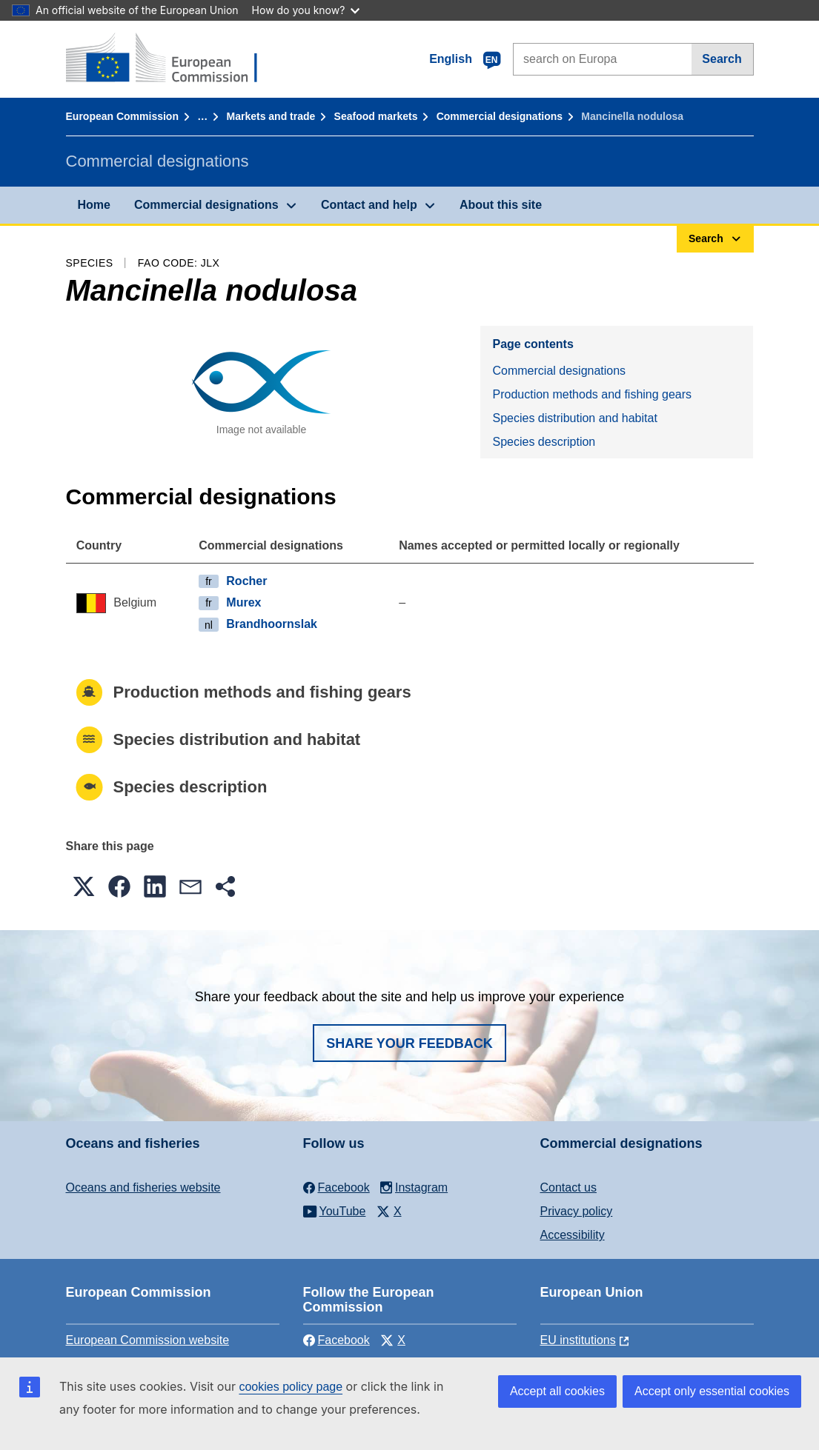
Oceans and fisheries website (143, 1187)
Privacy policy (576, 1211)
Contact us (568, 1187)
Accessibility (572, 1235)
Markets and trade (271, 116)
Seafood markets (376, 116)
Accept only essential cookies (711, 1391)
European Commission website (148, 1340)
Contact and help (369, 204)
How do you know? (306, 10)
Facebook (336, 1340)
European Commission (122, 116)
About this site (501, 204)
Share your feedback (409, 1043)
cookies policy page (290, 1386)
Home (94, 204)
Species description (543, 441)
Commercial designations (500, 116)
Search (721, 59)
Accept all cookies (557, 1391)
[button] (84, 886)
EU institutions (578, 1340)
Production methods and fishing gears (592, 394)
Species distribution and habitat (574, 418)
